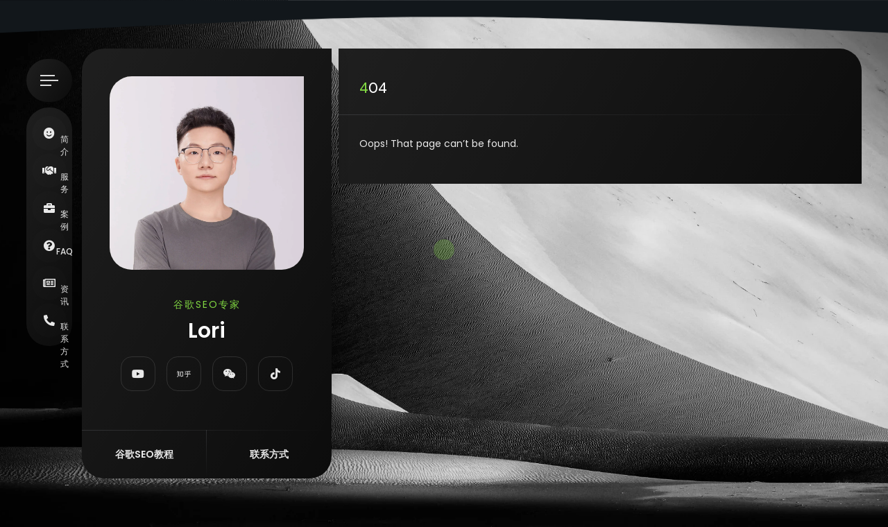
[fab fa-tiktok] (275, 373)
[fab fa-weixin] (229, 373)
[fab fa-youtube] (138, 373)
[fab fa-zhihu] (183, 373)
